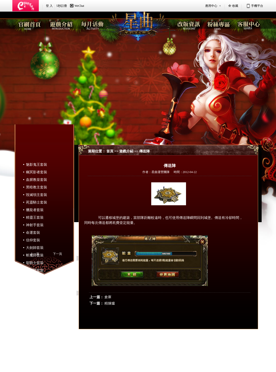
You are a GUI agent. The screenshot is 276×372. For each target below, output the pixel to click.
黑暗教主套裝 (36, 187)
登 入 (49, 6)
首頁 (109, 151)
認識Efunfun (116, 352)
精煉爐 (109, 303)
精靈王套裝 (35, 217)
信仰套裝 (33, 240)
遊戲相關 (174, 352)
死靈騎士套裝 (36, 202)
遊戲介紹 (126, 151)
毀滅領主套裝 (36, 195)
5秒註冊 (61, 6)
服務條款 (132, 352)
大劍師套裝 (35, 248)
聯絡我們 (160, 352)
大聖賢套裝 (35, 270)
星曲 (199, 352)
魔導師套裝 (35, 278)
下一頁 (57, 254)
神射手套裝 (35, 225)
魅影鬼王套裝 (36, 164)
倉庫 (107, 297)
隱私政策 (146, 352)
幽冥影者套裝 (36, 172)
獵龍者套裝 (35, 210)
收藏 (235, 6)
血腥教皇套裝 (36, 180)
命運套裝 (33, 232)
